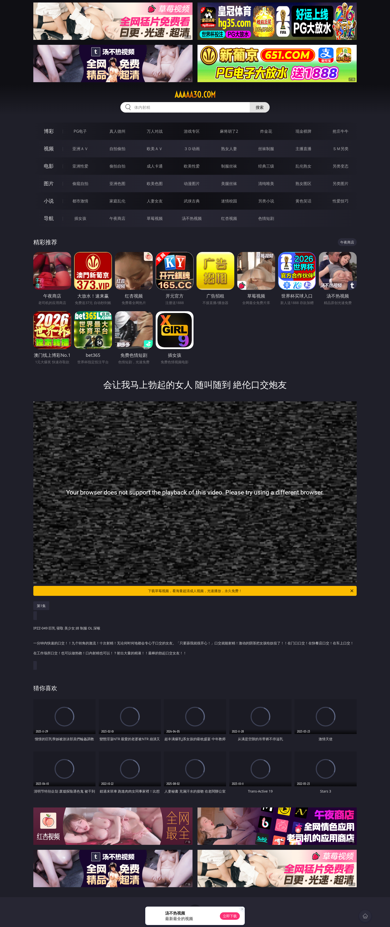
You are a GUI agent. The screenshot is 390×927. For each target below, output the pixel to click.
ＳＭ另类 (340, 148)
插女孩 (80, 218)
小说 (49, 200)
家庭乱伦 (117, 201)
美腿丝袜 (229, 183)
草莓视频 (155, 218)
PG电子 (80, 131)
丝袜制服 (266, 148)
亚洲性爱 (80, 166)
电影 (49, 166)
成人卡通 (155, 166)
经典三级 (266, 166)
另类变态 (340, 166)
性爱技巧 (340, 201)
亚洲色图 (117, 183)
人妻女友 (155, 201)
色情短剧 (266, 218)
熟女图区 (303, 183)
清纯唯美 (266, 183)
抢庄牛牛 (340, 131)
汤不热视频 (192, 218)
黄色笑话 (303, 201)
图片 (49, 183)
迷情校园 (229, 201)
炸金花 (266, 131)
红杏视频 (229, 218)
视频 (49, 148)
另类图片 (340, 183)
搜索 (260, 107)
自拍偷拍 (117, 148)
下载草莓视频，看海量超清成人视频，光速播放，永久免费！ (251, 591)
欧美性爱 (192, 166)
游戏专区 (192, 131)
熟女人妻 (229, 148)
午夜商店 (117, 218)
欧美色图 (155, 183)
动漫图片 (192, 183)
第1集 (41, 605)
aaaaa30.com (195, 95)
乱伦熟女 (303, 166)
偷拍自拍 (117, 166)
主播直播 (303, 148)
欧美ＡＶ (155, 148)
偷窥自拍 (80, 183)
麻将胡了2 (229, 131)
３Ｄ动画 (192, 148)
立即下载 (230, 916)
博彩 (49, 131)
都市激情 (80, 201)
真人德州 (117, 131)
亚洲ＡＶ (80, 148)
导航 (49, 218)
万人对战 (155, 131)
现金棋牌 (303, 131)
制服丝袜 (229, 166)
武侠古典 (192, 201)
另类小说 (266, 201)
